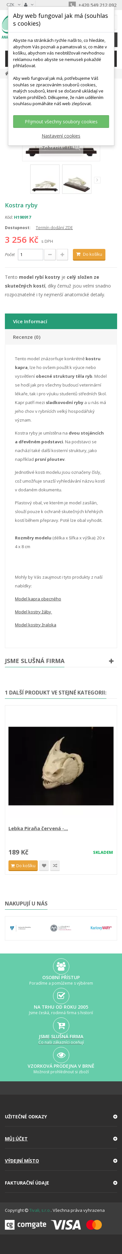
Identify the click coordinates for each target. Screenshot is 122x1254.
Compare (55, 865)
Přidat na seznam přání (44, 865)
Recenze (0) (26, 337)
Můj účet (16, 1139)
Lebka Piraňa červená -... (38, 828)
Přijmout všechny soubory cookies (61, 121)
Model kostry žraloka (35, 625)
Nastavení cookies (61, 136)
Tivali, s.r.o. (40, 1210)
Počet (10, 254)
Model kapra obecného (38, 599)
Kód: (9, 217)
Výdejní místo (22, 1161)
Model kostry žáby (33, 612)
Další (97, 180)
